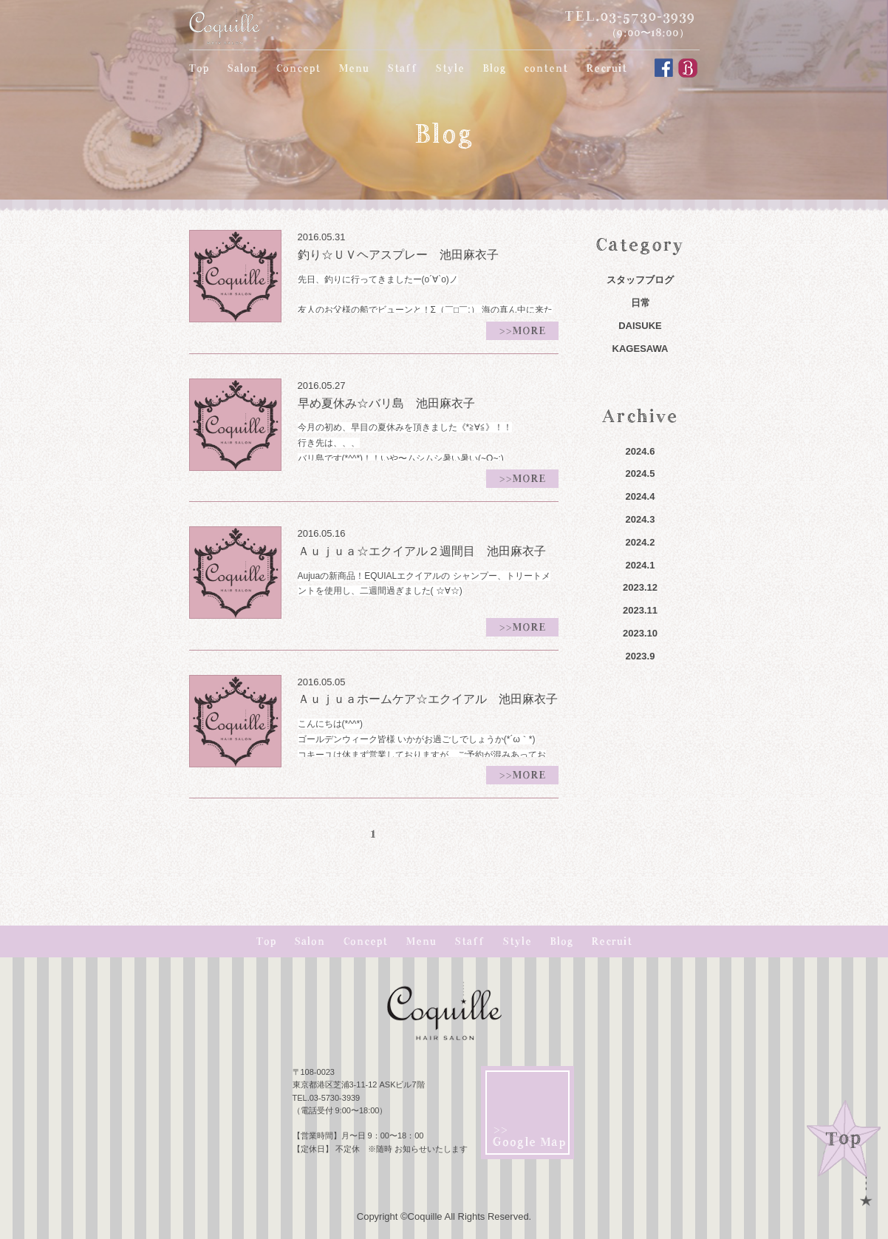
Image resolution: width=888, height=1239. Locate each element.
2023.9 (640, 656)
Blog (494, 68)
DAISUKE (640, 325)
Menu (353, 68)
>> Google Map (530, 1136)
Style (450, 68)
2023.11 (640, 610)
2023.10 (640, 633)
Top (199, 68)
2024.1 (640, 565)
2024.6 (640, 451)
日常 (640, 302)
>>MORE (522, 330)
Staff (402, 68)
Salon (242, 68)
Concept (298, 68)
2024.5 (640, 473)
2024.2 (640, 542)
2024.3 (640, 519)
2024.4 (640, 496)
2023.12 (640, 587)
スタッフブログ (640, 279)
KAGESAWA (640, 348)
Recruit (606, 68)
